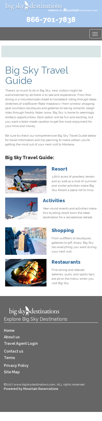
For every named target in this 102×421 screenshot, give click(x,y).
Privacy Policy (16, 365)
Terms (9, 358)
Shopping (63, 230)
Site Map (12, 372)
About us (12, 337)
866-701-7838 (51, 19)
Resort (59, 169)
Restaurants (66, 262)
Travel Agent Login (21, 343)
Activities (54, 200)
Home (9, 330)
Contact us (13, 351)
